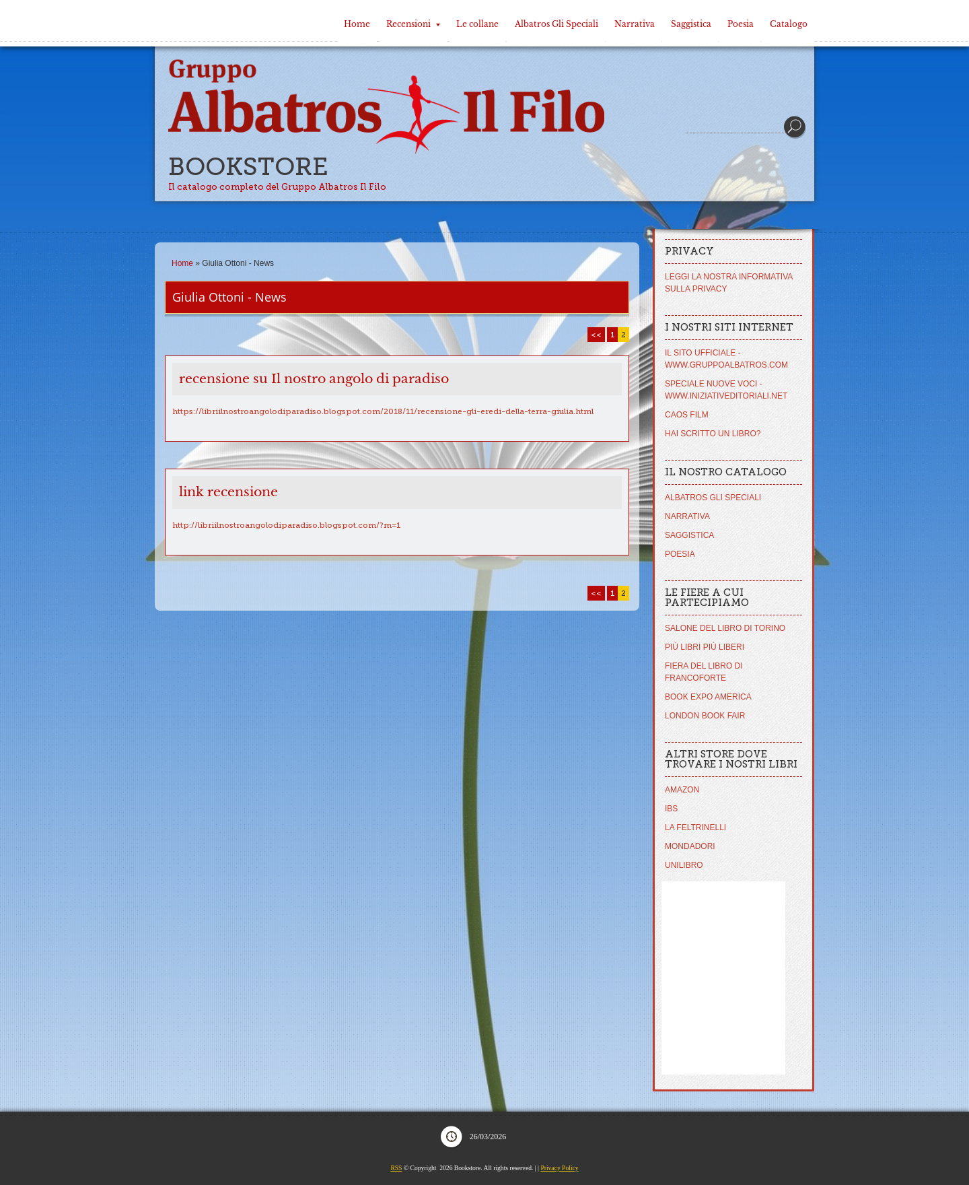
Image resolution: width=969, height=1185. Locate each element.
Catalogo (789, 24)
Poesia (740, 24)
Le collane (477, 24)
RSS (396, 1168)
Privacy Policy (559, 1168)
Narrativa (634, 24)
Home (357, 24)
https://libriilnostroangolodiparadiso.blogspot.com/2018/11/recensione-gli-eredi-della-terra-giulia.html (383, 411)
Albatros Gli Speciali (556, 24)
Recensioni (413, 24)
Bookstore (248, 166)
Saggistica (691, 24)
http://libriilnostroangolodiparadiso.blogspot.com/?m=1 (286, 525)
